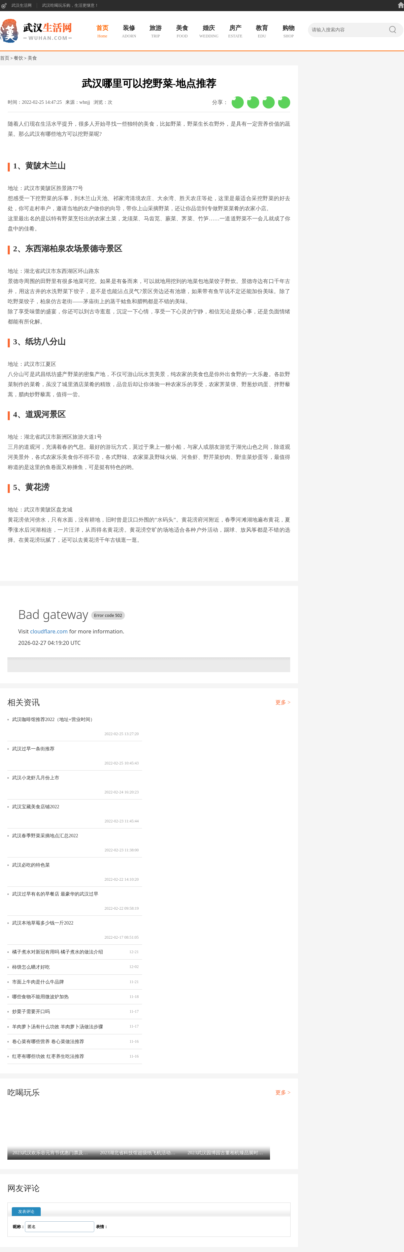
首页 (4, 58)
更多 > (283, 702)
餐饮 (18, 58)
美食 (32, 58)
